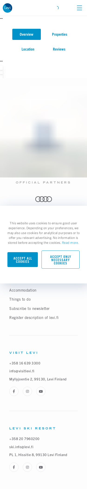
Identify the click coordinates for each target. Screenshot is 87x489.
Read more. (70, 242)
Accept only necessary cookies (60, 260)
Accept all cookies (22, 260)
